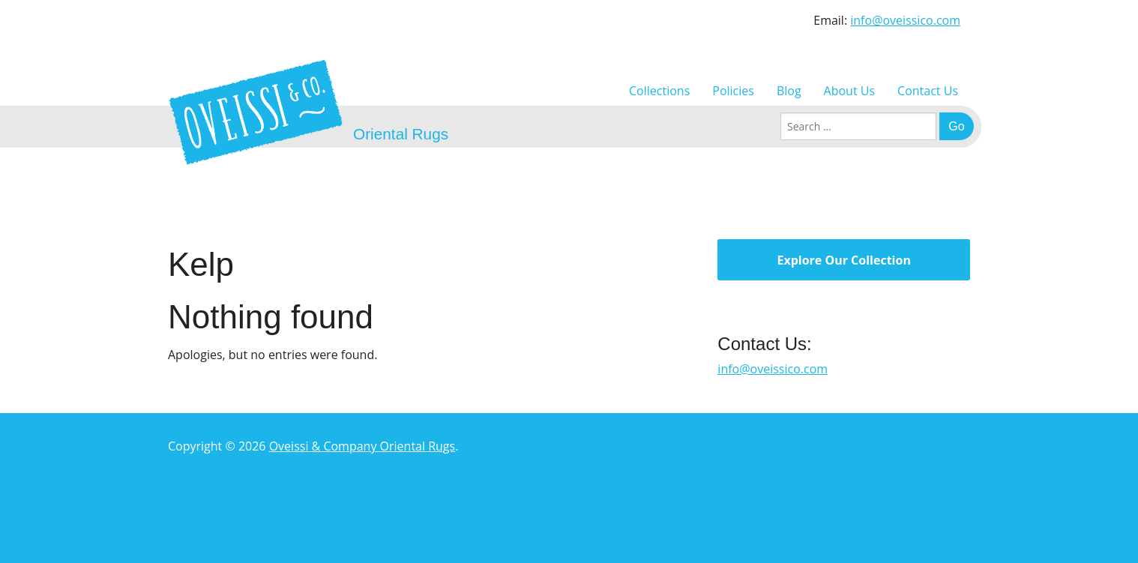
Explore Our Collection (843, 260)
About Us (850, 90)
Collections (659, 90)
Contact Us (927, 90)
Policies (733, 90)
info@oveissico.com (905, 20)
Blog (789, 90)
